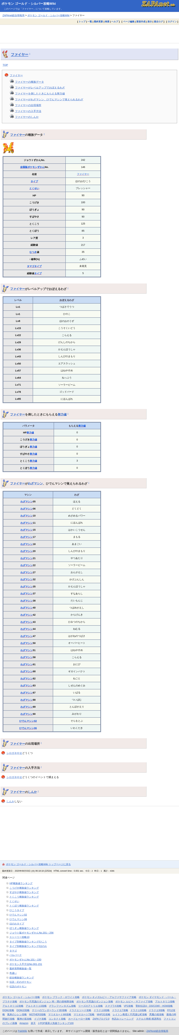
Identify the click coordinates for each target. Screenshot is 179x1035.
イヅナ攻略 (40, 1018)
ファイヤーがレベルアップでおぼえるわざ (40, 87)
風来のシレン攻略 (17, 1014)
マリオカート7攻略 (84, 1014)
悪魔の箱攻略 (156, 1014)
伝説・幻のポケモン (20, 982)
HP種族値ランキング (21, 883)
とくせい (34, 188)
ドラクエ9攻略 (157, 1010)
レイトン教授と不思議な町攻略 (130, 1014)
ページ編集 (128, 21)
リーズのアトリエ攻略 (90, 1005)
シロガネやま (14, 753)
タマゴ (30, 266)
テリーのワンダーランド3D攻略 (49, 1010)
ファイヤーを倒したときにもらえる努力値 (40, 93)
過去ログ (158, 21)
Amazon (23, 1023)
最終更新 (98, 21)
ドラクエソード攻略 (80, 1010)
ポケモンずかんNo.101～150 (25, 959)
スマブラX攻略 (113, 1005)
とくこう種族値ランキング (24, 896)
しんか (32, 792)
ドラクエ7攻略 (120, 1010)
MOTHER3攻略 (37, 1014)
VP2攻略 (128, 1005)
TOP (5, 64)
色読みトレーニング (123, 1018)
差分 (149, 21)
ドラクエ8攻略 (138, 1010)
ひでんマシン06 (28, 728)
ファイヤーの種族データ (29, 81)
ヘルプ (114, 21)
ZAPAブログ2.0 (100, 1018)
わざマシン (35, 483)
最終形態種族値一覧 (20, 968)
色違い (13, 973)
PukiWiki (22, 1031)
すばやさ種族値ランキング (24, 892)
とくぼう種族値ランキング (24, 905)
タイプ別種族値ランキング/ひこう (28, 941)
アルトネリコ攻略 (165, 1001)
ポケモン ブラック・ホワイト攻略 (61, 997)
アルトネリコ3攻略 (36, 1005)
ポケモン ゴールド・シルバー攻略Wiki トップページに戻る (38, 864)
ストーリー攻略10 (19, 937)
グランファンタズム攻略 (62, 1005)
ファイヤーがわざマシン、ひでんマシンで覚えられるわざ (49, 99)
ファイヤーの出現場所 (28, 105)
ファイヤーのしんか (27, 116)
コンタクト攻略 (57, 1018)
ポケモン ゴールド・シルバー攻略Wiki (28, 3)
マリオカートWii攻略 (59, 1014)
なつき (33, 252)
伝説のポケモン (18, 986)
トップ (82, 21)
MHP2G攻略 (103, 1014)
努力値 (62, 414)
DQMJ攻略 (8, 1010)
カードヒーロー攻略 (79, 1018)
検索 (107, 21)
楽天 (33, 1023)
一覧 (89, 21)
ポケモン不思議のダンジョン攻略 (94, 1001)
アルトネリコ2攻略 (12, 1005)
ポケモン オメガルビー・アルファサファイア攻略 (109, 997)
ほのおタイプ (16, 923)
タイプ (34, 181)
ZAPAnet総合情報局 (13, 15)
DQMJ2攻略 (23, 1010)
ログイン (172, 21)
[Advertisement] (89, 34)
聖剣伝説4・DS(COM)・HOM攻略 (154, 1005)
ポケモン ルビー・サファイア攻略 (134, 1001)
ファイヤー (19, 54)
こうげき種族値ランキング (24, 887)
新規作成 (140, 21)
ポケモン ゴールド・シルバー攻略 (21, 997)
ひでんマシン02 (28, 721)
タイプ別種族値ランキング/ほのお (28, 946)
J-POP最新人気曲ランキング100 (56, 1023)
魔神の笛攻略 (24, 1018)
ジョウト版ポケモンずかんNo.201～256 (31, 932)
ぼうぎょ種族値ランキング (24, 928)
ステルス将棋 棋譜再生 (148, 1018)
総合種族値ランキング (21, 977)
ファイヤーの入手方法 (28, 111)
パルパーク (15, 955)
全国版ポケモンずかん (32, 167)
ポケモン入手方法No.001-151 (25, 964)
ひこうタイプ (16, 910)
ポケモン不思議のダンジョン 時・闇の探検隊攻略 (46, 1001)
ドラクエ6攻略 (102, 1010)
